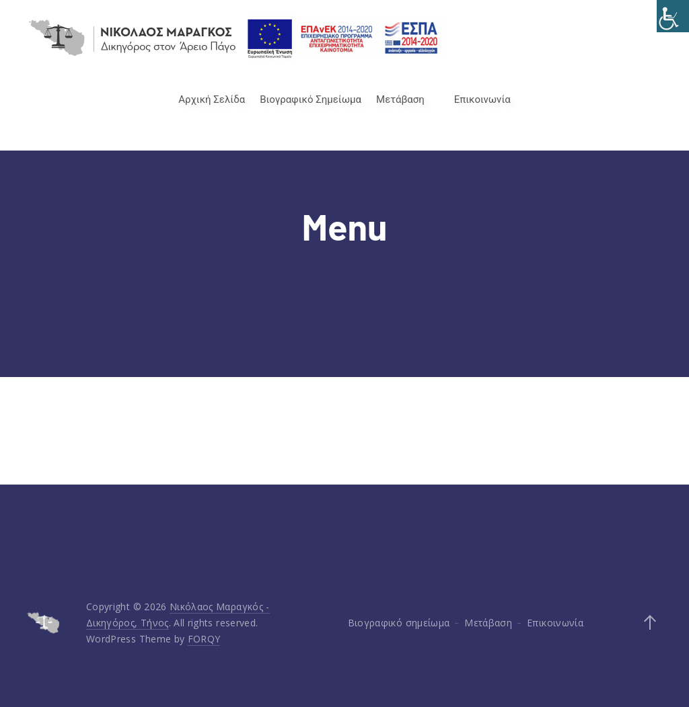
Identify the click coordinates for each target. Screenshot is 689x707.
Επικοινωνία (482, 99)
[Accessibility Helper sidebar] (673, 16)
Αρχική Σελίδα (211, 99)
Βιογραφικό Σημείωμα (310, 99)
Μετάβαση (400, 99)
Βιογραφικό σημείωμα (399, 622)
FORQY (204, 638)
